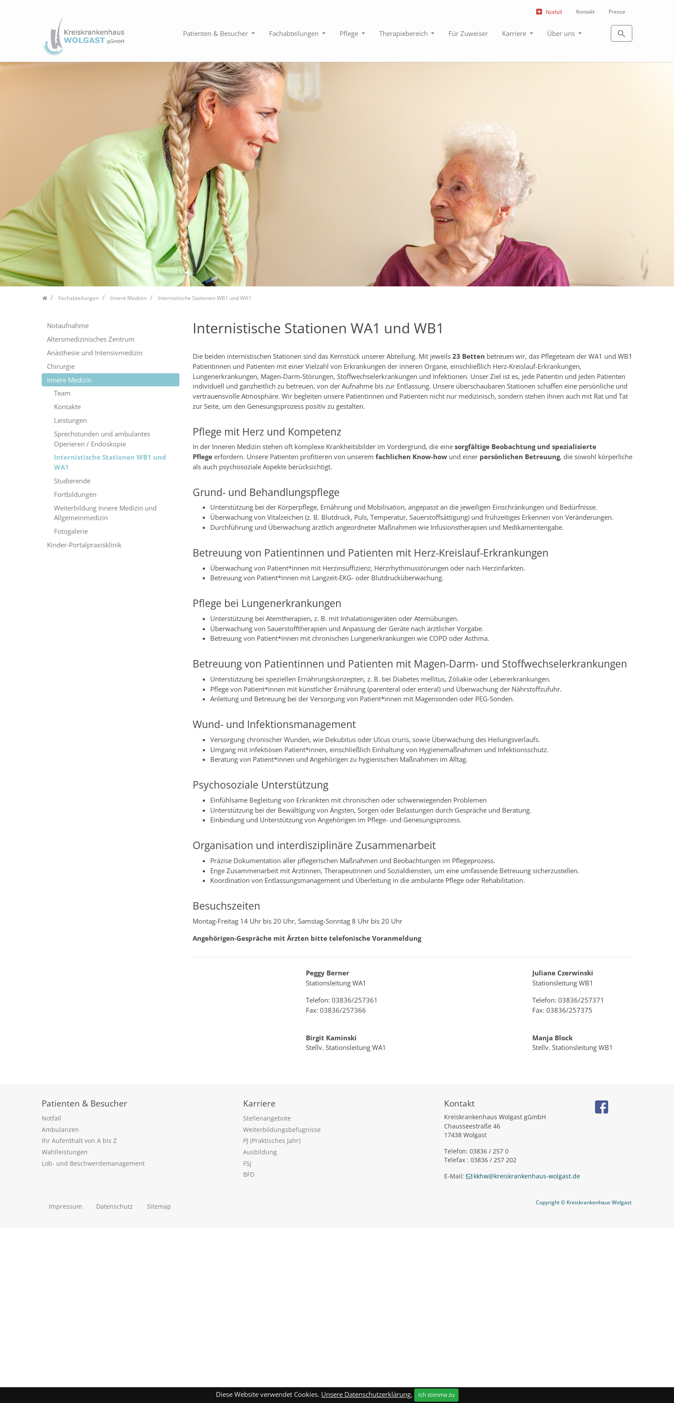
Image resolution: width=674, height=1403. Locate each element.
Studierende (72, 480)
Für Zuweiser (468, 33)
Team (62, 393)
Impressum (65, 1381)
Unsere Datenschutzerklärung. (366, 1394)
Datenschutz (114, 1381)
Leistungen (70, 420)
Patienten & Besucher (216, 33)
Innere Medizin (69, 379)
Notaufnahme (68, 325)
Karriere (515, 33)
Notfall (554, 12)
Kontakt (585, 11)
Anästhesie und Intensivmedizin (95, 352)
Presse (617, 11)
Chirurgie (61, 366)
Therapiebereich (404, 33)
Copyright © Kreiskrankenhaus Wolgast (583, 1377)
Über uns (562, 33)
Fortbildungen (75, 494)
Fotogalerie (71, 531)
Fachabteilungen (294, 33)
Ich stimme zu (436, 1395)
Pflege (350, 33)
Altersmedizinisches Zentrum (91, 339)
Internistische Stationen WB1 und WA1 (110, 462)
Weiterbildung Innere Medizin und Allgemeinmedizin (105, 512)
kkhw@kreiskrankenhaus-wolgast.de (526, 1351)
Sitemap (159, 1381)
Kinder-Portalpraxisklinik (84, 544)
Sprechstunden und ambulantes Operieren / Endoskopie (102, 438)
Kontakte (67, 406)
